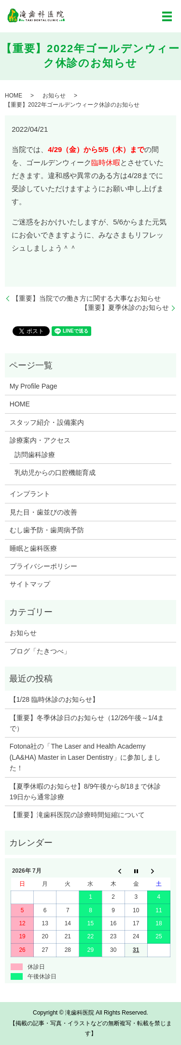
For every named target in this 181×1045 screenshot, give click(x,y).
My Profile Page (33, 386)
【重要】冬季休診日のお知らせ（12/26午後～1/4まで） (87, 723)
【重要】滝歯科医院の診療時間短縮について (77, 815)
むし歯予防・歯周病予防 (47, 530)
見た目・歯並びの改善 (43, 512)
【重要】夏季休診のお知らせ (125, 307)
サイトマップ (30, 584)
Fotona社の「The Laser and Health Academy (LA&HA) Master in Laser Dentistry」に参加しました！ (85, 757)
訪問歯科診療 (34, 455)
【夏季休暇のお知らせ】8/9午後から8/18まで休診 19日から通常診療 (88, 791)
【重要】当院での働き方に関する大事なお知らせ (86, 298)
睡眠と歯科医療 (33, 548)
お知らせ (54, 95)
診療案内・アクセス (40, 440)
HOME (13, 95)
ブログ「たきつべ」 (40, 651)
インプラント (30, 494)
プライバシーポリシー (43, 566)
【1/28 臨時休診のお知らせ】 (54, 699)
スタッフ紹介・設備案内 (47, 422)
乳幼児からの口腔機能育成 (55, 472)
